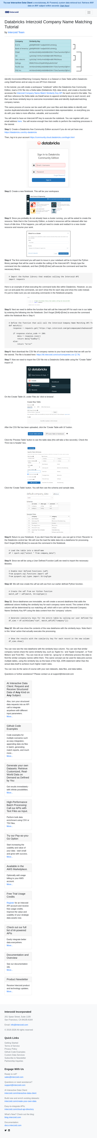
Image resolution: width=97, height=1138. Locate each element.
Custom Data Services (15, 1055)
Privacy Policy (11, 1049)
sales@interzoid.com (14, 1077)
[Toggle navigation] (88, 12)
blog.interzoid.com (13, 1117)
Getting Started (11, 1043)
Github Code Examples (15, 1052)
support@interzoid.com (15, 1085)
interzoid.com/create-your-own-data (20, 1101)
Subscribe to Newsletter (15, 1058)
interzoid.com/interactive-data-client (20, 1093)
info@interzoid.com (19, 1025)
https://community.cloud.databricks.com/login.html (52, 137)
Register (10, 903)
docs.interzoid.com (13, 1125)
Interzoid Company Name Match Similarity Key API (39, 93)
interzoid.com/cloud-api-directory (19, 1109)
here (20, 121)
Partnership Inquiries (14, 1061)
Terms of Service (12, 1046)
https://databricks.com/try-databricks (21, 132)
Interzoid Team (16, 32)
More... (10, 716)
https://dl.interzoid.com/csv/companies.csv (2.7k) (58, 355)
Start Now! (64, 6)
